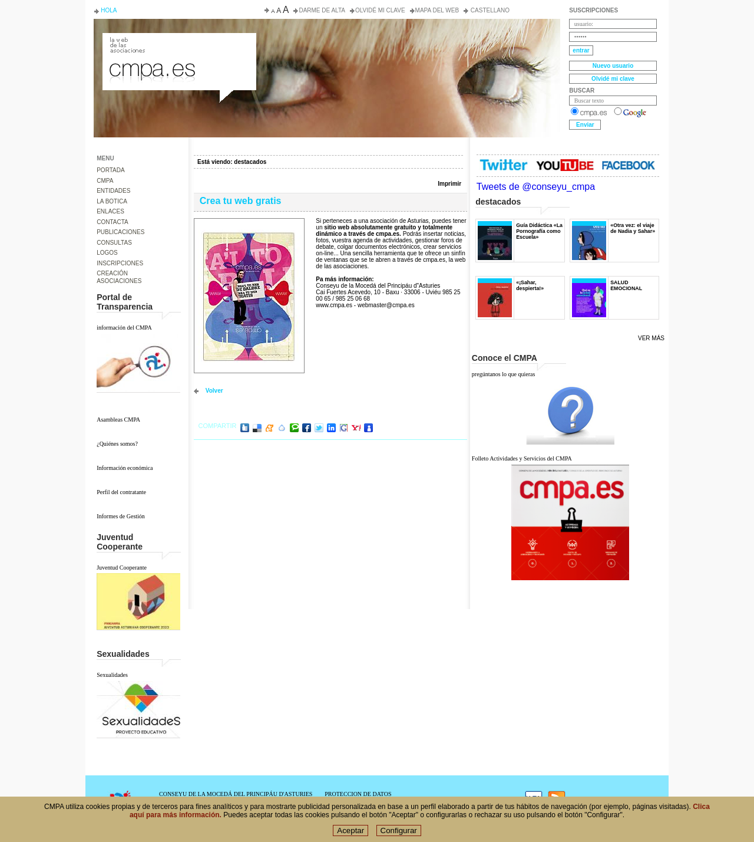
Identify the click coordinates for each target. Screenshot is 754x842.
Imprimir (449, 183)
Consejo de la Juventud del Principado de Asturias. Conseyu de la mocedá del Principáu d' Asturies (178, 43)
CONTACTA (112, 222)
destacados (250, 162)
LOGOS (107, 252)
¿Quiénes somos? (117, 443)
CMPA (105, 180)
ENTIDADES (113, 191)
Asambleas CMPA (118, 419)
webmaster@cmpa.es (386, 305)
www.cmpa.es (334, 305)
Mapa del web (437, 10)
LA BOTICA (112, 201)
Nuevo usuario (613, 66)
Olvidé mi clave (380, 10)
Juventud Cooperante (122, 567)
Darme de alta (322, 10)
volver (214, 390)
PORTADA (110, 170)
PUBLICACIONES (120, 232)
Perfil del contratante (121, 492)
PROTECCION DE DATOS (358, 794)
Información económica (125, 468)
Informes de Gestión (121, 516)
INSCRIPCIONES (120, 263)
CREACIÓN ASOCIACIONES (119, 277)
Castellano (489, 10)
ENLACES (110, 211)
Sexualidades (112, 675)
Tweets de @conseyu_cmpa (536, 187)
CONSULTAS (114, 242)
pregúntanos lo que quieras (503, 374)
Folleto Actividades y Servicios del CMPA (522, 458)
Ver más (651, 338)
